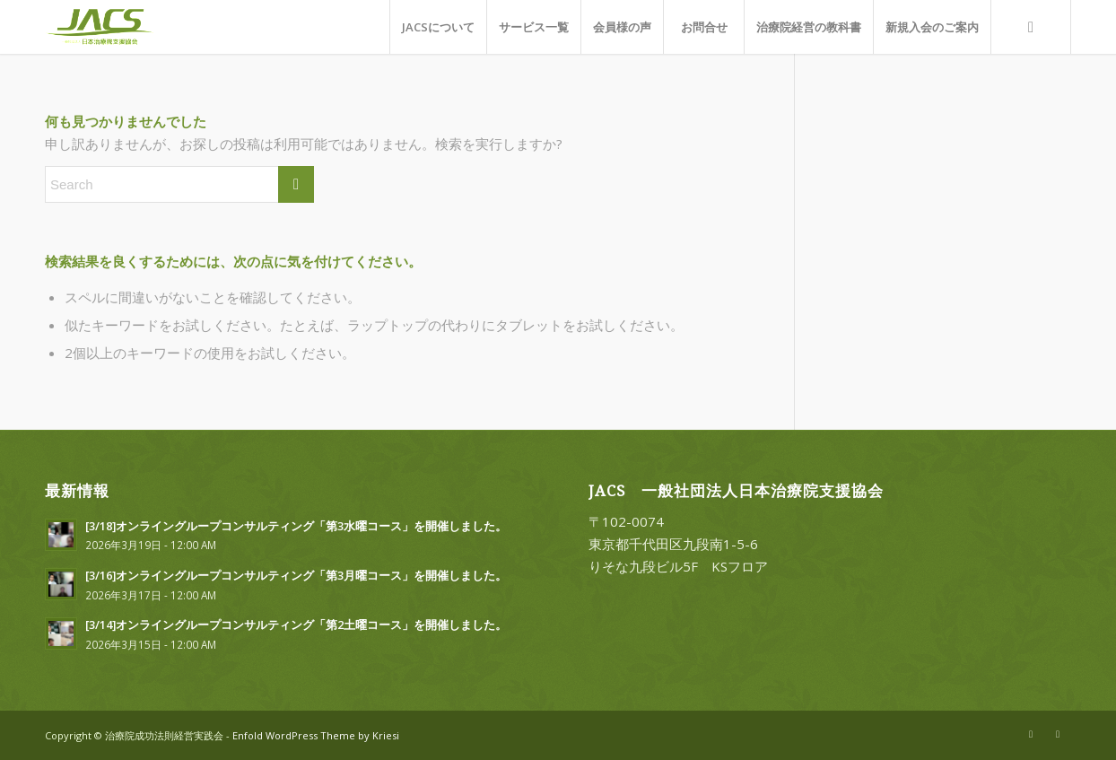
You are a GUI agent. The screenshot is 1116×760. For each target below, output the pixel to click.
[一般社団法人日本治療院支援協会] (118, 27)
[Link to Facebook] (1057, 734)
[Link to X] (1030, 734)
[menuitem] (437, 27)
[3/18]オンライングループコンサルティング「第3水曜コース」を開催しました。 (296, 526)
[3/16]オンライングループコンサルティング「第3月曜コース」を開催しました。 (296, 575)
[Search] (1030, 27)
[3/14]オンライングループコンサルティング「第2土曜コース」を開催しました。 (296, 624)
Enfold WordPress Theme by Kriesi (315, 735)
